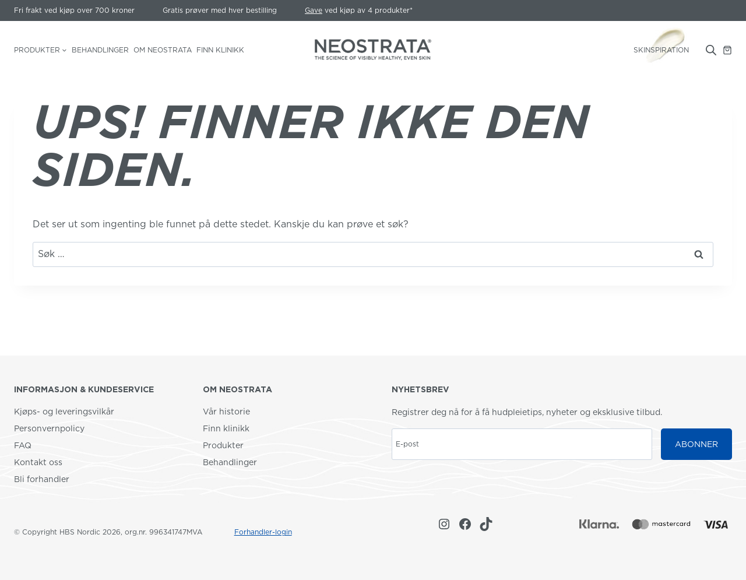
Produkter (223, 445)
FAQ (22, 445)
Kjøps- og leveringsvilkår (64, 411)
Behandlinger (100, 49)
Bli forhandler (41, 479)
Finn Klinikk (220, 49)
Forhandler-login (263, 532)
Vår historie (226, 411)
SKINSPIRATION (661, 49)
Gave (313, 10)
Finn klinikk (226, 428)
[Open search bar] (711, 50)
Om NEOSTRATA (162, 49)
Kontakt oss (38, 462)
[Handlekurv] (727, 50)
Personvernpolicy (49, 428)
